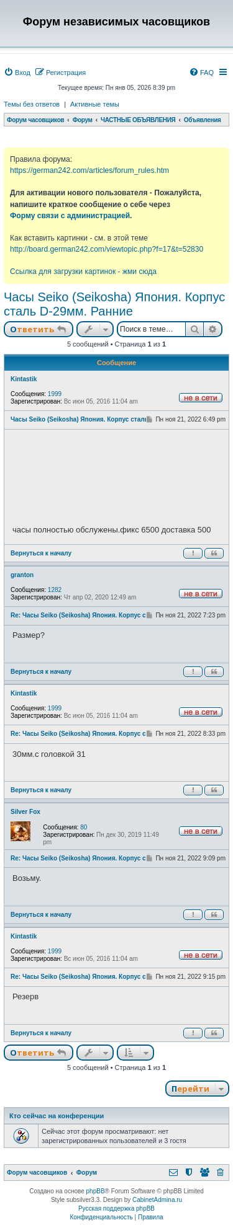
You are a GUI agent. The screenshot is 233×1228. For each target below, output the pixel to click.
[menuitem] (17, 72)
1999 (55, 394)
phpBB (95, 1191)
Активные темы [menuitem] (94, 104)
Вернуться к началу (41, 553)
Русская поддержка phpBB (116, 1208)
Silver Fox (25, 811)
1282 (55, 589)
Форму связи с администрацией (70, 215)
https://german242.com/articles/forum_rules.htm (89, 170)
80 (83, 827)
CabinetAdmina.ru (157, 1199)
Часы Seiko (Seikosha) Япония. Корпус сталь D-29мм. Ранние (114, 304)
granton (22, 575)
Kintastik (24, 379)
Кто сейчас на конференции (56, 1116)
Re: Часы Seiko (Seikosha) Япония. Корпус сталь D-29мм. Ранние (110, 615)
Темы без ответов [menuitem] (32, 104)
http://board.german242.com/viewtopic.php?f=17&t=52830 (106, 249)
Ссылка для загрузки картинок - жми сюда (83, 271)
